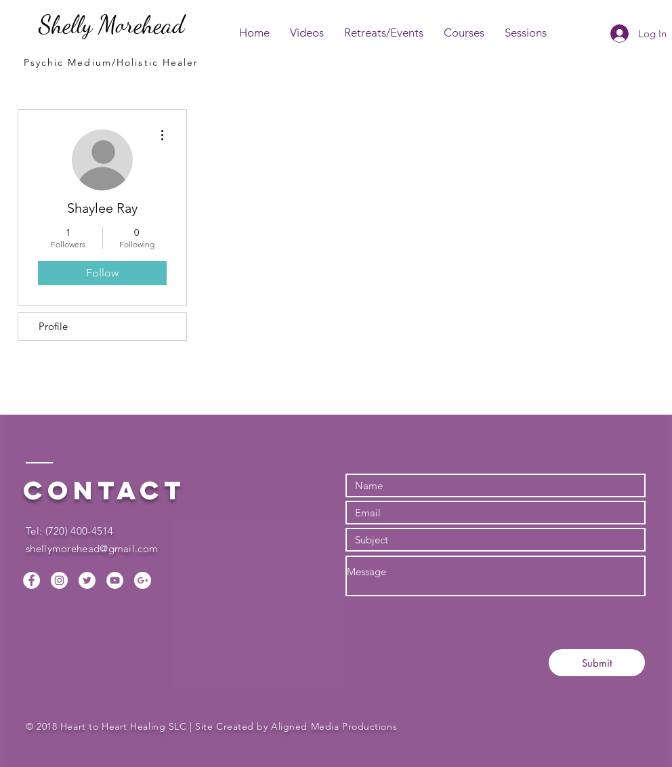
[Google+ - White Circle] (142, 580)
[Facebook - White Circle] (31, 580)
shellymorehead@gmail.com (92, 548)
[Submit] (597, 662)
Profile (53, 326)
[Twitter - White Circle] (87, 580)
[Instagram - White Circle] (59, 580)
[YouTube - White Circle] (114, 580)
